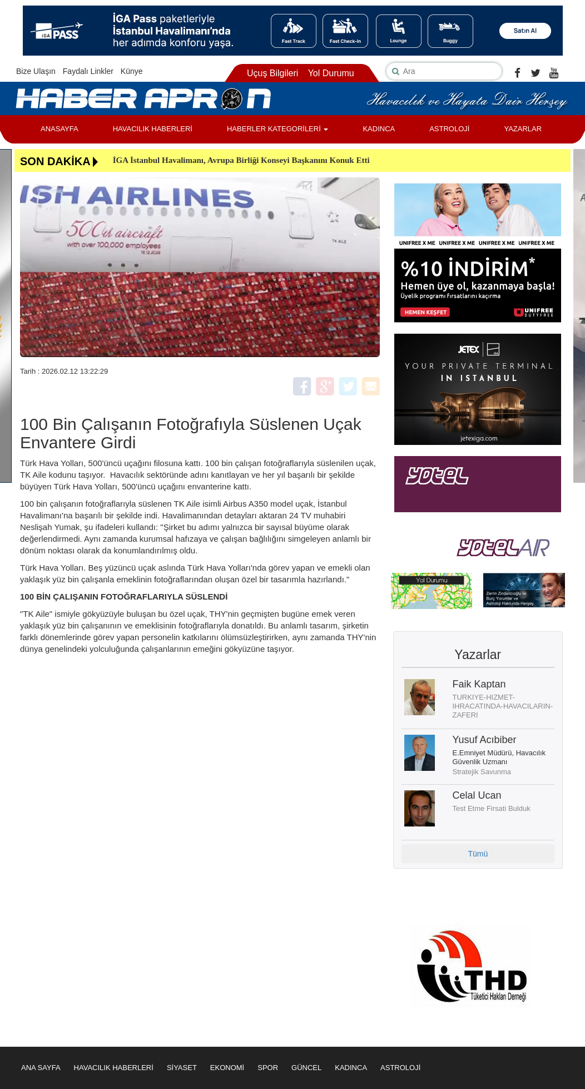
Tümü (478, 853)
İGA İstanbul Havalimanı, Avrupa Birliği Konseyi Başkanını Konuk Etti (241, 160)
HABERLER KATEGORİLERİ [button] (277, 129)
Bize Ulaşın (36, 71)
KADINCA (379, 129)
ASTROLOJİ (449, 129)
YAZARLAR (523, 129)
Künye (132, 71)
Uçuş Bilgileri (272, 73)
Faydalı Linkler (88, 71)
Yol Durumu (331, 73)
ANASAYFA (59, 129)
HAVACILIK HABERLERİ (152, 129)
